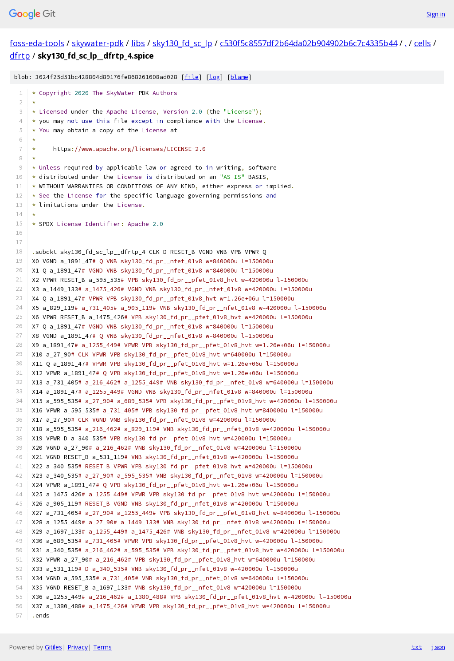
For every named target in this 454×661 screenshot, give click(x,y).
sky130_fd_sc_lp (182, 43)
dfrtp (20, 55)
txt (416, 647)
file (191, 77)
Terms (102, 647)
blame (239, 77)
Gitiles (53, 647)
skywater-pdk (98, 43)
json (438, 647)
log (214, 77)
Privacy (77, 647)
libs (138, 43)
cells (422, 43)
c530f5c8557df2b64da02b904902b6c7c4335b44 (308, 43)
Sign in (436, 14)
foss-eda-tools (37, 43)
